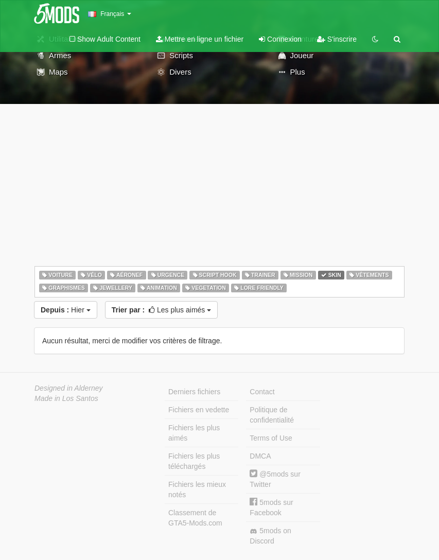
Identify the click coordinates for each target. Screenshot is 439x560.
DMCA (260, 456)
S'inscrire (337, 39)
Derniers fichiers (194, 392)
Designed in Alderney (68, 388)
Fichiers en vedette (198, 410)
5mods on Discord (270, 536)
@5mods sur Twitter (275, 478)
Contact (262, 392)
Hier (66, 310)
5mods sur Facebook (271, 507)
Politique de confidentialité (272, 415)
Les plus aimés (162, 310)
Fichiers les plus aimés (194, 433)
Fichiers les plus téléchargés (194, 461)
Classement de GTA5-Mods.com (195, 518)
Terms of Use (271, 438)
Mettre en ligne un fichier (199, 39)
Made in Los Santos (66, 398)
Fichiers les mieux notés (197, 489)
